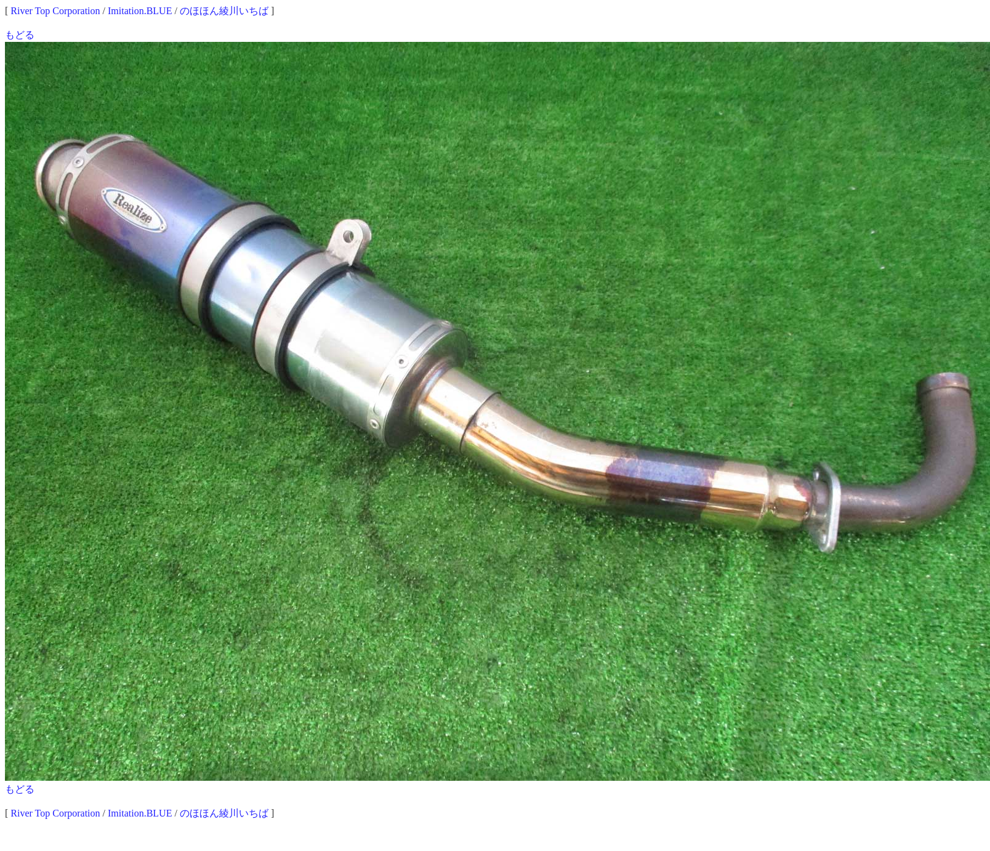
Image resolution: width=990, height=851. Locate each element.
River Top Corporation (55, 11)
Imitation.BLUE (140, 11)
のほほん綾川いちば (224, 11)
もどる (19, 35)
